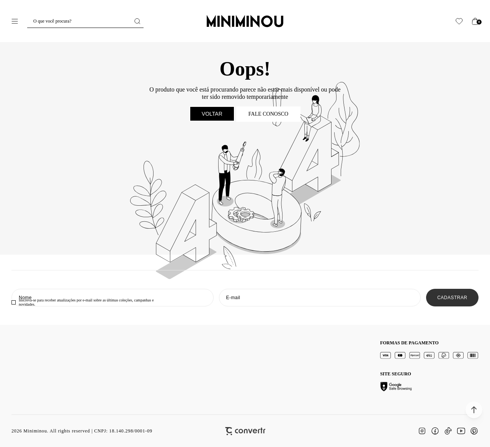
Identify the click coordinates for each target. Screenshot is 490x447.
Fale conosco (268, 114)
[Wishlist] (459, 21)
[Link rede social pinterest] (474, 431)
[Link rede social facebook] (434, 431)
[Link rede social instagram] (421, 431)
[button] (474, 409)
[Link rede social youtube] (461, 431)
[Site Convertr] (245, 431)
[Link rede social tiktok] (447, 431)
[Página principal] (245, 21)
